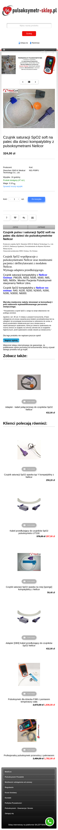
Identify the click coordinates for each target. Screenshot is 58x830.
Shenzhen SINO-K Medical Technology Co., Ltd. (14, 171)
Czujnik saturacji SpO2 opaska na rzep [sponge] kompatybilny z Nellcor (29, 588)
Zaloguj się (24, 43)
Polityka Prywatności (13, 803)
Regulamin (9, 787)
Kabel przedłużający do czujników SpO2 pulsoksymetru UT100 (29, 532)
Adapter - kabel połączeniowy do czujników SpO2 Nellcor (29, 408)
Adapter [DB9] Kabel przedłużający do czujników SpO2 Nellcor (29, 644)
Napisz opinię (11, 340)
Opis (15, 227)
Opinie (41, 227)
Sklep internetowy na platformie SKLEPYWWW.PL (29, 825)
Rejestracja (35, 43)
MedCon (8, 772)
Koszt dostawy (11, 792)
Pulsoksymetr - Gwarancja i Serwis (19, 808)
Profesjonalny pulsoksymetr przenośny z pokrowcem (29, 755)
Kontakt (8, 798)
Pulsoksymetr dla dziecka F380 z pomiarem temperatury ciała (29, 700)
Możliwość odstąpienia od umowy (18, 782)
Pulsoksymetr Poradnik (14, 777)
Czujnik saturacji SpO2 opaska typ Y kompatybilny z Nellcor (29, 475)
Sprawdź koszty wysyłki (12, 186)
